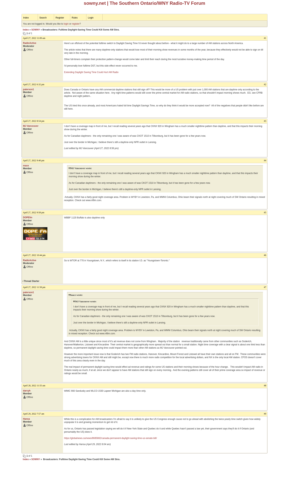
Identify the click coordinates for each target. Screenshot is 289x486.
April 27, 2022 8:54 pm (33, 121)
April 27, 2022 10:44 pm (34, 255)
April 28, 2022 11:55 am (34, 385)
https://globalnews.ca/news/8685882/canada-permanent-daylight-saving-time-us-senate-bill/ (110, 438)
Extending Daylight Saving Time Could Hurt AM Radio (91, 72)
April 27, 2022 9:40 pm (33, 160)
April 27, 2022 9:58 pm (33, 212)
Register (60, 17)
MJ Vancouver (30, 126)
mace (26, 165)
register (76, 23)
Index (26, 17)
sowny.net (95, 3)
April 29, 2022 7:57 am (33, 413)
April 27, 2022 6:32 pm (33, 84)
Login (90, 17)
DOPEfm (27, 217)
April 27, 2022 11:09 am (34, 38)
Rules (75, 17)
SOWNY (35, 29)
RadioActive (29, 43)
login (66, 23)
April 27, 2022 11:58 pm (34, 287)
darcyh (26, 390)
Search (43, 17)
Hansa (26, 419)
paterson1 (28, 89)
